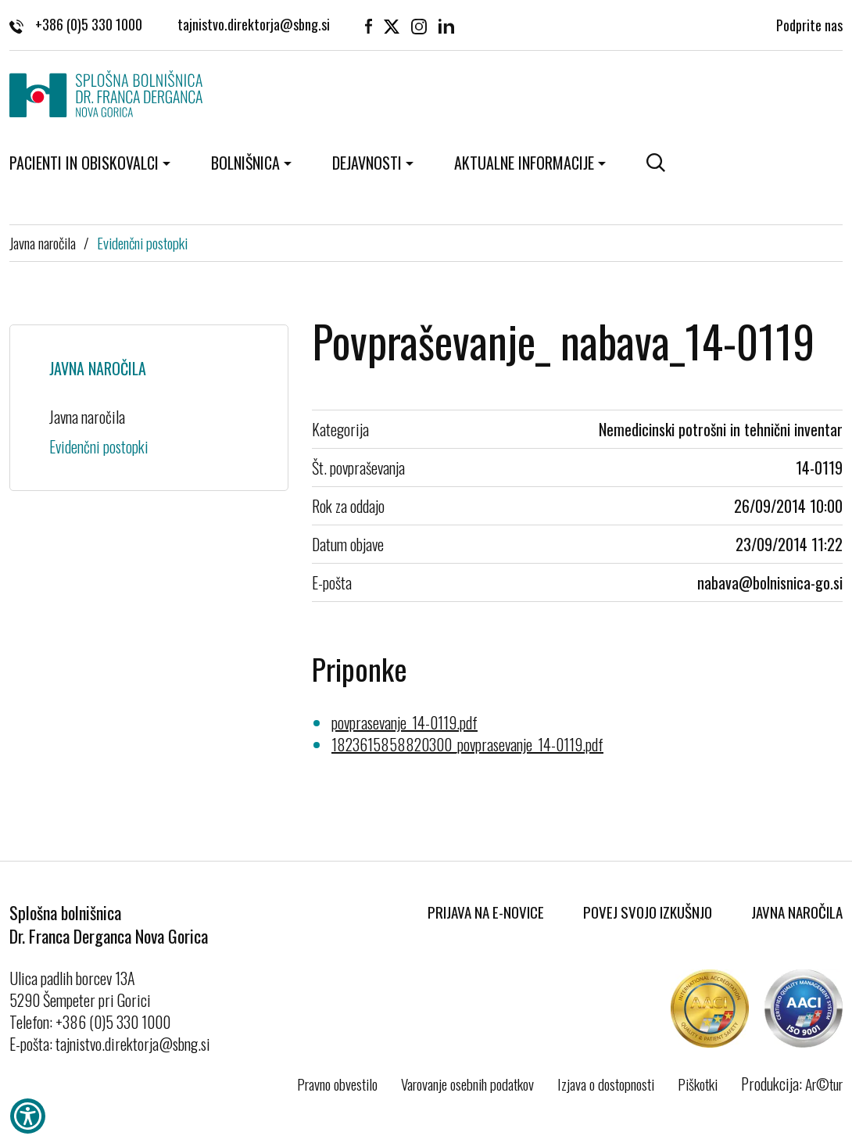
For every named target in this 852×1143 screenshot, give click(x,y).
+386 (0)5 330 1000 (75, 23)
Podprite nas (809, 23)
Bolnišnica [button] (245, 162)
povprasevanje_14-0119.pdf (404, 722)
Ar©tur (824, 1084)
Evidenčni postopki (142, 242)
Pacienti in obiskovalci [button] (84, 162)
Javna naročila (42, 242)
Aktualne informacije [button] (524, 162)
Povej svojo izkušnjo (647, 912)
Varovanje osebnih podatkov (467, 1084)
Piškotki (698, 1084)
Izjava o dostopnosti (605, 1084)
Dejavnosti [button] (367, 162)
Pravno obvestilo (337, 1084)
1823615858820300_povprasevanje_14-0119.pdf (467, 744)
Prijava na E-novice (486, 912)
